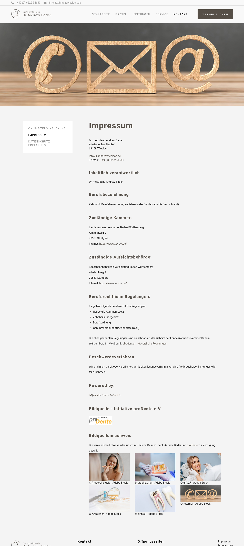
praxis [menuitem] (120, 14)
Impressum (224, 541)
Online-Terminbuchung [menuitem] (47, 128)
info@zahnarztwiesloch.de (105, 156)
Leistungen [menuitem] (141, 14)
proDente (192, 445)
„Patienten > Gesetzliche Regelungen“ (145, 343)
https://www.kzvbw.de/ (113, 283)
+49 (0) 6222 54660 (112, 160)
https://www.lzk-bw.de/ (113, 243)
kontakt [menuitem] (180, 14)
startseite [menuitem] (101, 14)
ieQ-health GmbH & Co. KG (104, 395)
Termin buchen (215, 14)
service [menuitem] (162, 14)
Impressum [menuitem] (37, 135)
